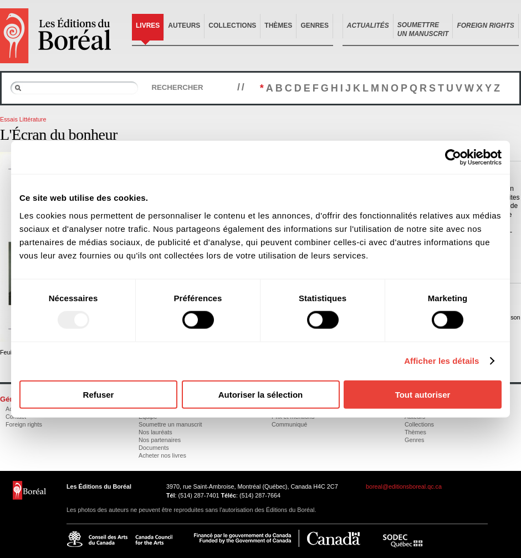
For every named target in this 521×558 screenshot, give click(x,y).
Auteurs (184, 25)
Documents (154, 447)
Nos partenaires (160, 440)
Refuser (98, 394)
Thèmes (278, 25)
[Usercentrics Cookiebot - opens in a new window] (453, 157)
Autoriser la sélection (260, 394)
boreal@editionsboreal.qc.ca (404, 486)
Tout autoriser (423, 394)
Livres (148, 25)
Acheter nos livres (162, 455)
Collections (232, 25)
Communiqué (289, 424)
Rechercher (177, 87)
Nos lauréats (155, 432)
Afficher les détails (441, 361)
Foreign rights (24, 424)
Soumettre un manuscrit (170, 424)
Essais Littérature (23, 119)
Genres (314, 25)
